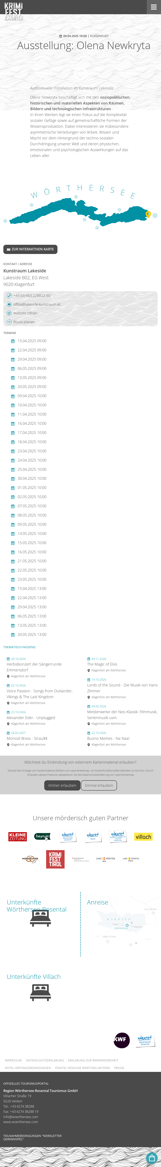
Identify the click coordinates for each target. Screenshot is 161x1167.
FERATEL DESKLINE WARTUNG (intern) (82, 1068)
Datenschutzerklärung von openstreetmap (108, 775)
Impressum (13, 1060)
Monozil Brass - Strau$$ (27, 738)
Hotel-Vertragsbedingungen (28, 1068)
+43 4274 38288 (22, 1106)
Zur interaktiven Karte (30, 249)
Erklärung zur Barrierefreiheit (93, 1060)
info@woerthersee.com (20, 1117)
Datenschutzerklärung (45, 1060)
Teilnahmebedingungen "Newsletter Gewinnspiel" (32, 1137)
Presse (119, 1068)
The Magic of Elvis (106, 664)
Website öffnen (22, 313)
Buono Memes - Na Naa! (108, 738)
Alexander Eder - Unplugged (31, 718)
